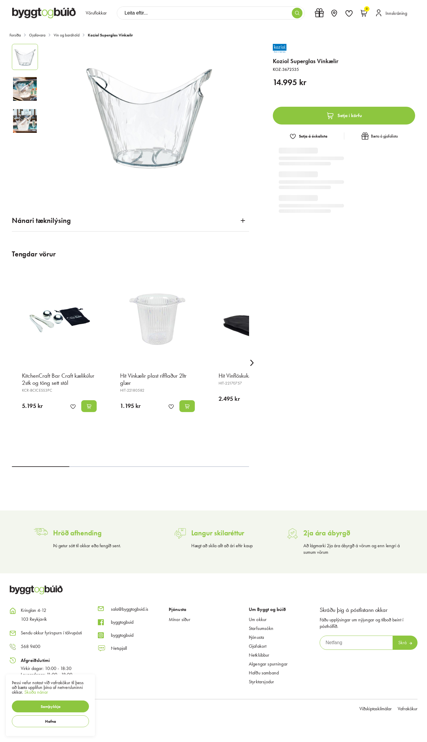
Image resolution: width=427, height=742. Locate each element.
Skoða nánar (36, 692)
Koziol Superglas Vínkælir (110, 35)
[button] (50, 706)
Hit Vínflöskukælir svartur (246, 375)
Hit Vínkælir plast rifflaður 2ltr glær (153, 379)
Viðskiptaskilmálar (375, 709)
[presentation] (96, 13)
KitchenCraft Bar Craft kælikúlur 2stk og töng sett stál (58, 379)
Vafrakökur (408, 709)
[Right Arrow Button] (252, 363)
